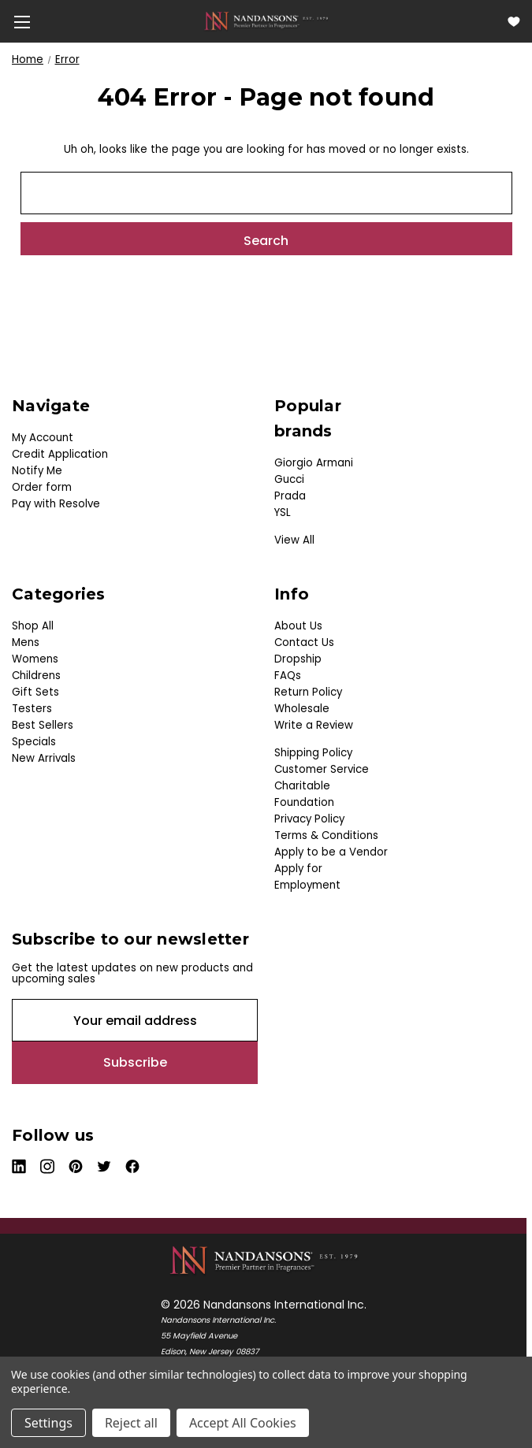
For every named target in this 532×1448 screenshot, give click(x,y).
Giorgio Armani (313, 462)
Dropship (298, 659)
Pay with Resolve (56, 503)
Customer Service (321, 769)
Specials (34, 741)
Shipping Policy (313, 752)
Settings (48, 1422)
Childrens (36, 675)
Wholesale (301, 708)
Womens (35, 659)
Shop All (33, 625)
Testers (32, 708)
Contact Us (304, 642)
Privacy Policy (309, 818)
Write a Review (313, 725)
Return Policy (308, 692)
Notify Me (37, 470)
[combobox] (266, 193)
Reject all (131, 1422)
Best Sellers (42, 725)
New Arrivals (44, 758)
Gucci (289, 479)
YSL (282, 512)
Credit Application (60, 454)
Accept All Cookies (242, 1422)
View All (294, 540)
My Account (42, 437)
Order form (42, 487)
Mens (25, 642)
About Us (298, 625)
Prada (290, 495)
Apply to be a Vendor (331, 852)
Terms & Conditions (326, 835)
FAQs (287, 675)
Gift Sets (35, 692)
